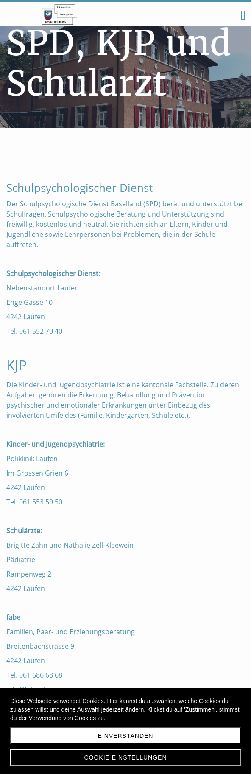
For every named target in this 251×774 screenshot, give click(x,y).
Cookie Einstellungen (125, 757)
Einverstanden (125, 735)
